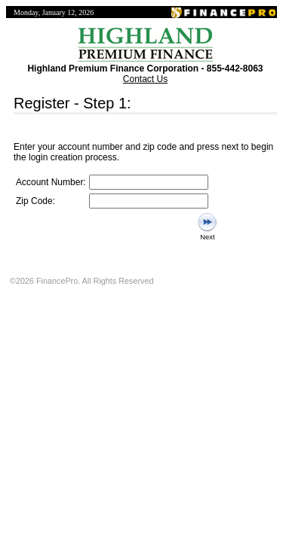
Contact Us (145, 79)
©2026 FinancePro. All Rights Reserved (81, 280)
